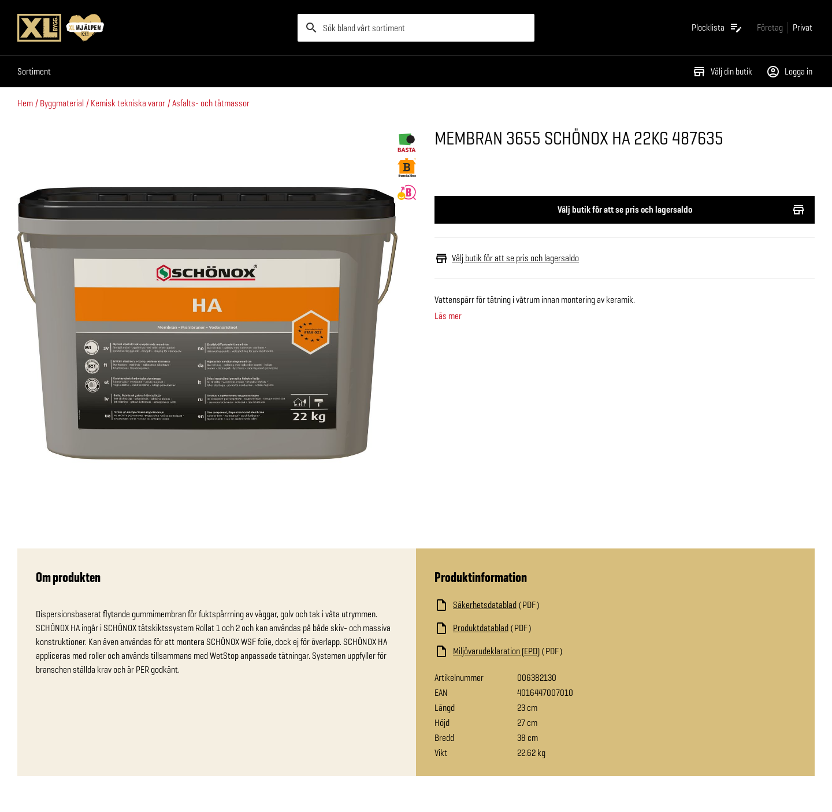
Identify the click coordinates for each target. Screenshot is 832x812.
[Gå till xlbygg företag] (770, 27)
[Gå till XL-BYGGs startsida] (152, 28)
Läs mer (448, 316)
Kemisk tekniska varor (128, 103)
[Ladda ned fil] (550, 605)
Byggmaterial (62, 103)
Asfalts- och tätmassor (211, 103)
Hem (25, 103)
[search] (416, 28)
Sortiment (34, 71)
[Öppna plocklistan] (717, 27)
